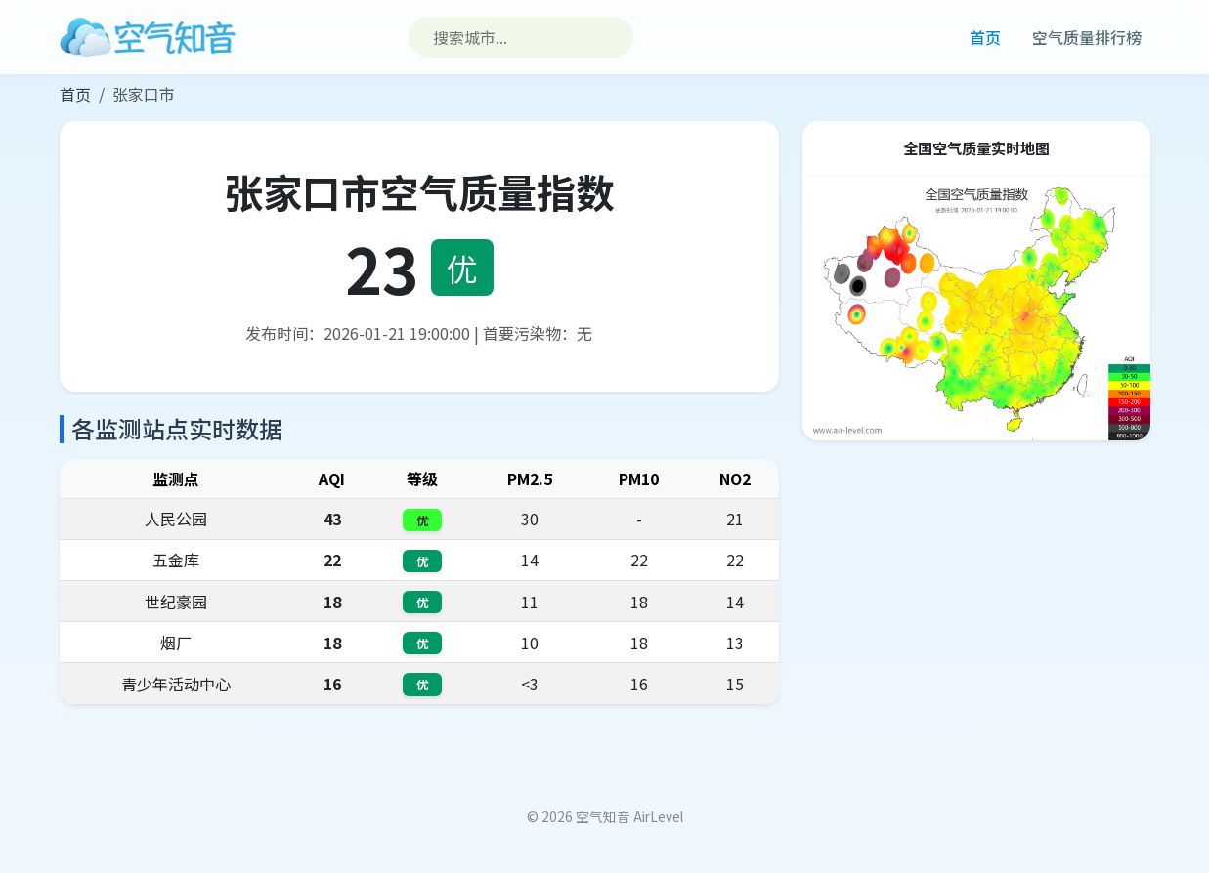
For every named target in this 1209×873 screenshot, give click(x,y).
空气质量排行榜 (1087, 37)
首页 (985, 37)
